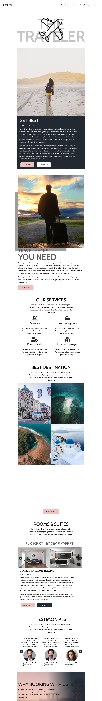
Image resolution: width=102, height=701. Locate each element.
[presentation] (20, 431)
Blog (66, 5)
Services (96, 5)
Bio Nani (7, 5)
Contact (74, 5)
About (60, 5)
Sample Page (85, 5)
